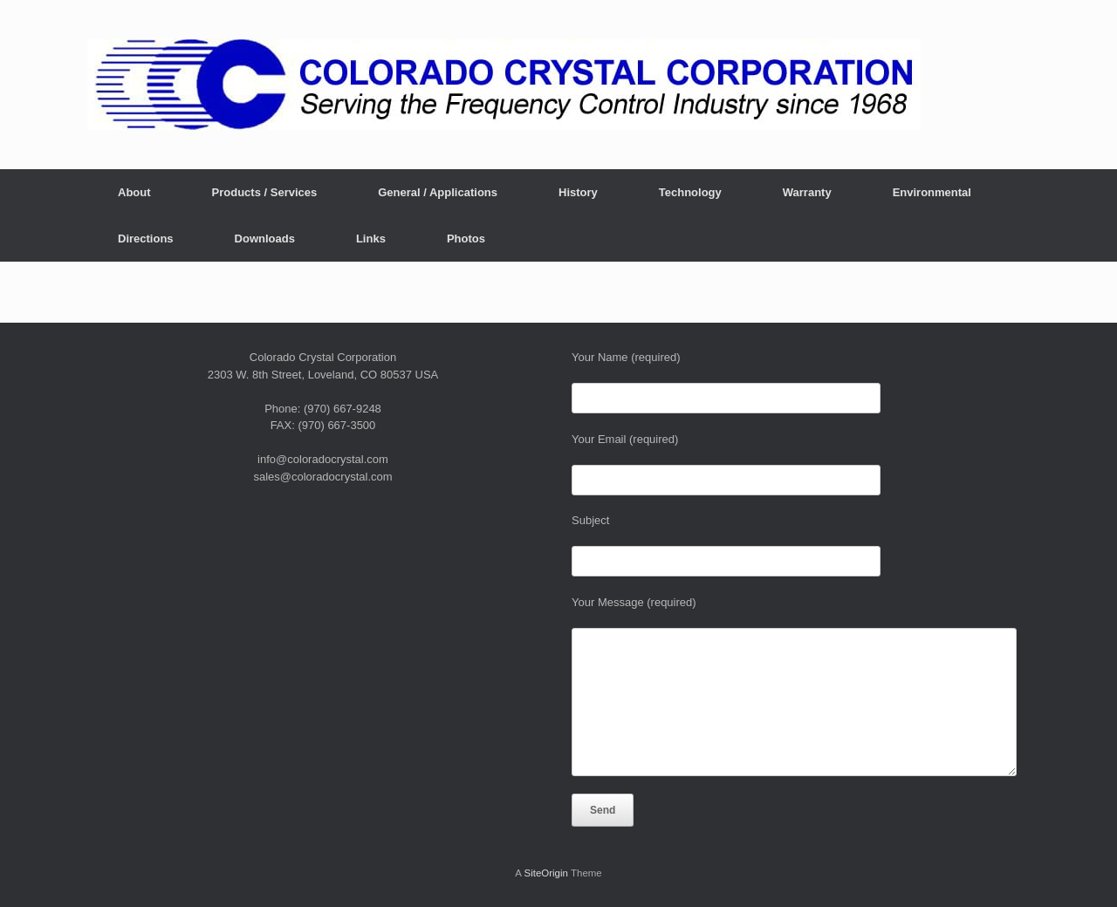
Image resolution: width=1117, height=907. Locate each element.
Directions (146, 238)
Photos (466, 238)
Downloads (265, 238)
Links (371, 238)
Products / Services (265, 192)
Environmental (932, 192)
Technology (690, 192)
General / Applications (437, 192)
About (134, 192)
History (578, 192)
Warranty (807, 192)
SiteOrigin (546, 873)
